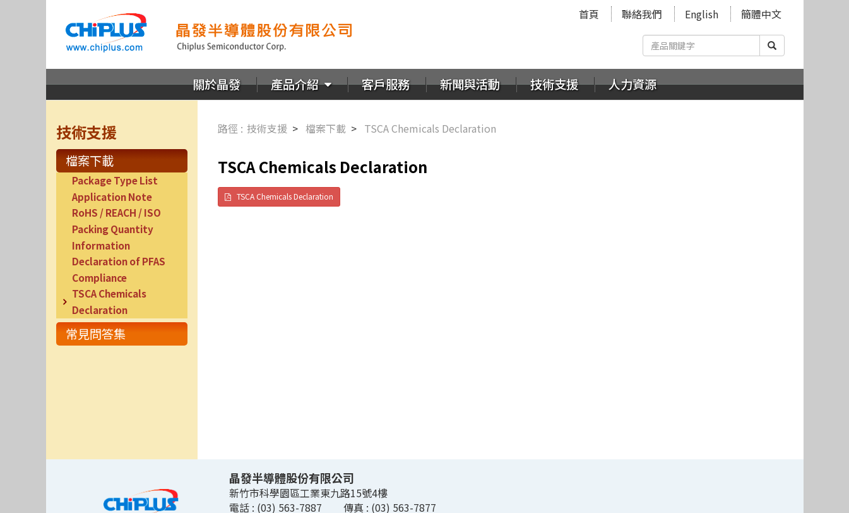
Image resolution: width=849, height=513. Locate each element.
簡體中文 (761, 13)
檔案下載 (90, 160)
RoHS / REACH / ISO (116, 212)
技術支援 (554, 84)
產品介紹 (296, 84)
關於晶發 (216, 84)
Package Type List (115, 180)
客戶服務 (386, 84)
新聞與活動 (470, 84)
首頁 (589, 13)
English (701, 13)
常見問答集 (96, 333)
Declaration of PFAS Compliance (118, 269)
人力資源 (632, 84)
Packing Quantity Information (112, 237)
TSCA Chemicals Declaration (109, 301)
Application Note (112, 196)
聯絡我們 (642, 13)
